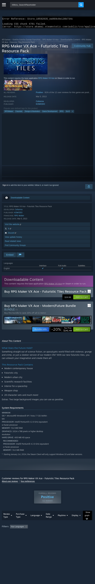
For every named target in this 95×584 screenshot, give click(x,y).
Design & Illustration (32, 113)
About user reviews (10, 483)
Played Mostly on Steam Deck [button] (15, 537)
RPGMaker (9, 113)
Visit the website (13, 226)
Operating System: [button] (40, 537)
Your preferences (28, 483)
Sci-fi (68, 113)
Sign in (5, 187)
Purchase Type (20, 521)
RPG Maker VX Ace (50, 41)
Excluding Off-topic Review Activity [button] (48, 533)
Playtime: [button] (72, 533)
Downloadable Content (70, 41)
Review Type (6, 521)
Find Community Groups (15, 247)
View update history (13, 239)
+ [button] (72, 113)
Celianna (40, 103)
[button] (81, 298)
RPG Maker (19, 217)
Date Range (49, 521)
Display (75, 521)
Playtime (62, 521)
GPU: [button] (67, 537)
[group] (47, 535)
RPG (61, 113)
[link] (61, 331)
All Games (6, 41)
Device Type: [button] (80, 537)
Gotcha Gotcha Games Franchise (26, 41)
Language (35, 521)
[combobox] (44, 4)
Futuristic (19, 113)
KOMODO (40, 106)
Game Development (49, 113)
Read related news (13, 243)
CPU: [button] (56, 537)
